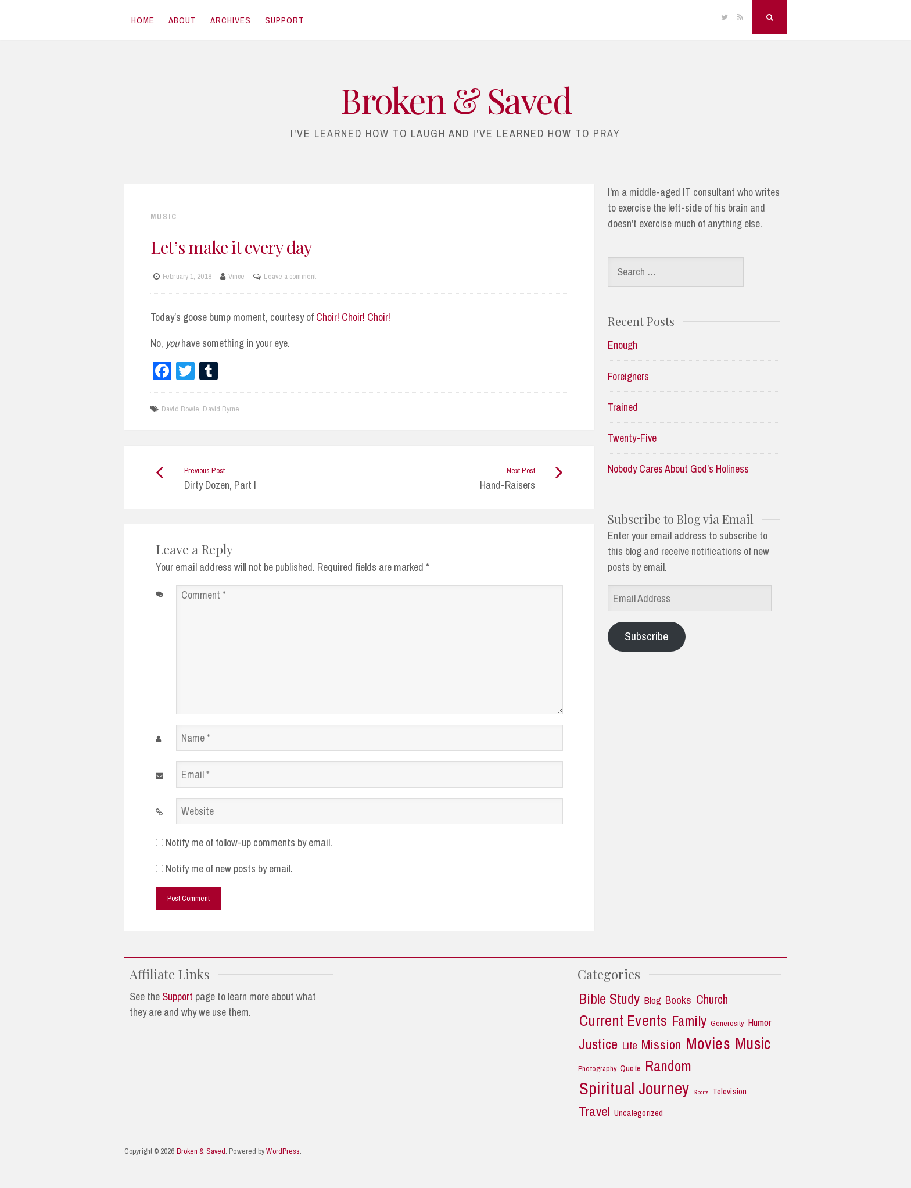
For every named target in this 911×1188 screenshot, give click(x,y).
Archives (230, 20)
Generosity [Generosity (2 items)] (727, 1023)
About (182, 20)
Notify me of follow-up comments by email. (249, 842)
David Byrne (221, 409)
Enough (622, 345)
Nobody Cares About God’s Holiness (678, 468)
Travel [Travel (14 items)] (594, 1111)
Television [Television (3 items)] (729, 1091)
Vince (236, 276)
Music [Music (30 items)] (752, 1043)
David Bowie (180, 409)
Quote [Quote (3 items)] (630, 1068)
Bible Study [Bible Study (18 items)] (609, 999)
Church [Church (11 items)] (712, 1000)
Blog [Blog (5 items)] (652, 1000)
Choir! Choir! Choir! (353, 317)
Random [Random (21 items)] (668, 1066)
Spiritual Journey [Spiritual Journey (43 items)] (634, 1089)
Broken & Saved (455, 99)
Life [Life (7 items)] (629, 1045)
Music (163, 216)
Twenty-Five (632, 438)
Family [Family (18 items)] (689, 1021)
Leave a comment (290, 276)
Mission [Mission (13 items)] (661, 1044)
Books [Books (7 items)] (678, 1000)
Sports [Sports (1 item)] (701, 1092)
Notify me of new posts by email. (229, 868)
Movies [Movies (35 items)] (708, 1043)
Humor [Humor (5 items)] (760, 1022)
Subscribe (647, 636)
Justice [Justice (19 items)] (598, 1044)
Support (284, 20)
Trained (623, 407)
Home (143, 20)
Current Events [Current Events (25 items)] (623, 1020)
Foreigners (628, 376)
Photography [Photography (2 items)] (597, 1069)
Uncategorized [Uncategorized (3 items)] (638, 1113)
